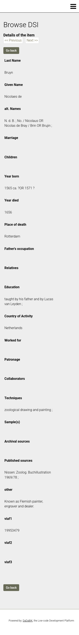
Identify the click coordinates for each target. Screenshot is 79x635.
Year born (11, 176)
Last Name (12, 61)
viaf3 (8, 562)
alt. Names (12, 109)
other (8, 490)
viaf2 (8, 543)
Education (11, 287)
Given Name (13, 85)
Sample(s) (12, 422)
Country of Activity (18, 316)
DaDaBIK (28, 620)
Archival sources (17, 441)
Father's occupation (19, 249)
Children (10, 157)
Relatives (11, 268)
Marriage (11, 138)
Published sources (18, 461)
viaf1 (8, 519)
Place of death (15, 225)
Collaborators (14, 379)
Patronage (12, 360)
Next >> (32, 40)
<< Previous (13, 40)
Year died (11, 200)
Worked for (12, 340)
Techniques (13, 398)
